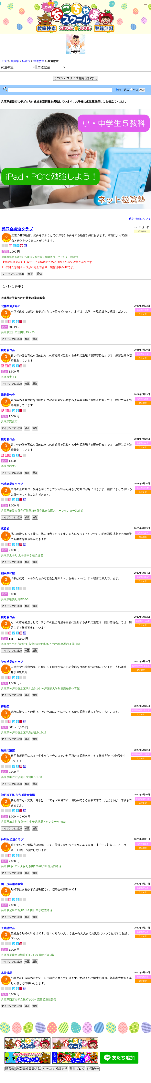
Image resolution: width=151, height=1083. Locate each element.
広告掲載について (140, 218)
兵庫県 (15, 61)
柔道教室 (143, 314)
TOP (4, 61)
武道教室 (38, 61)
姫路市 (26, 61)
